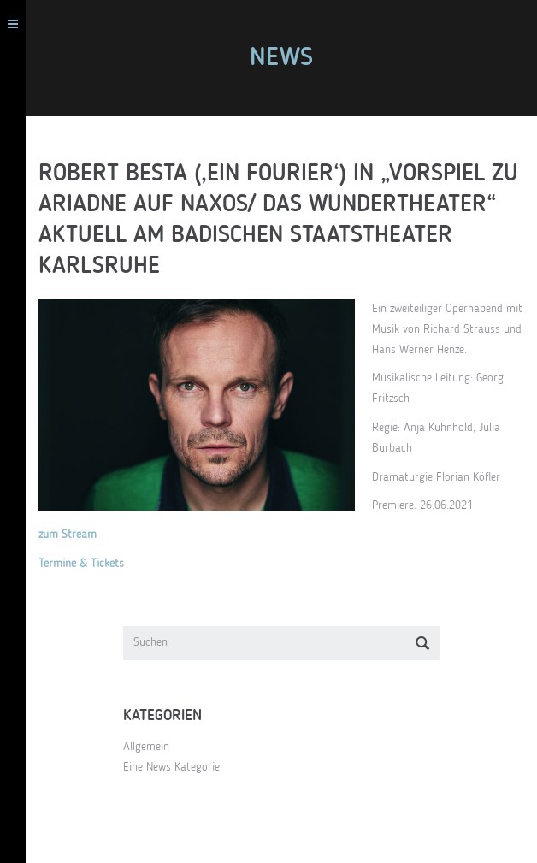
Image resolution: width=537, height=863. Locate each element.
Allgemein (146, 747)
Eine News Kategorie (171, 767)
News (281, 58)
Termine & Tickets (81, 564)
